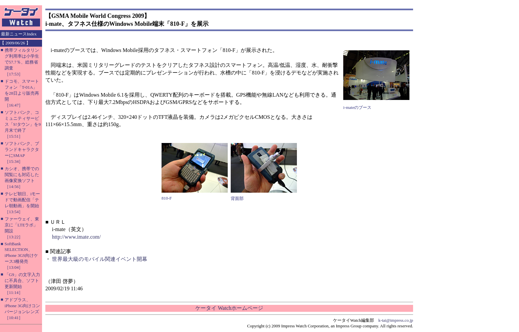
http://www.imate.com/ (76, 237)
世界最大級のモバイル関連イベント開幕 (99, 259)
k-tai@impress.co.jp (395, 320)
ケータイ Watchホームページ (229, 308)
